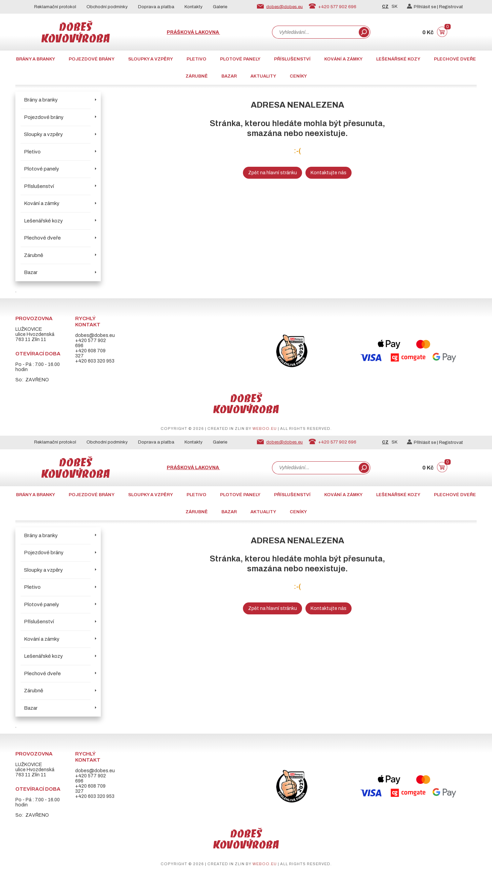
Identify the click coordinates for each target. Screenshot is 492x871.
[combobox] (314, 32)
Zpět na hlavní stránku (272, 172)
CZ (385, 6)
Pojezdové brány (91, 59)
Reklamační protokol (55, 6)
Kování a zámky (343, 59)
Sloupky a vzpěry (150, 59)
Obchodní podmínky (107, 6)
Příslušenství (292, 59)
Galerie (220, 6)
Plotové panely (240, 59)
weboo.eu (264, 428)
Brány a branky (35, 59)
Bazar (229, 76)
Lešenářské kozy (398, 59)
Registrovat (451, 6)
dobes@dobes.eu (284, 6)
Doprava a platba (156, 6)
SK (394, 6)
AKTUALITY (263, 76)
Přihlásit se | (423, 6)
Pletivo (196, 59)
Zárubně (197, 76)
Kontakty (193, 6)
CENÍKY (298, 76)
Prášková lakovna (193, 32)
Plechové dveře (455, 59)
